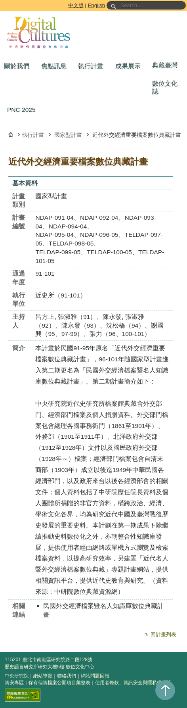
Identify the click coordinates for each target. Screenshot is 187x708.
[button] (18, 66)
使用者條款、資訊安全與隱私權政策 (133, 682)
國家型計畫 (68, 135)
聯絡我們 (66, 676)
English (96, 5)
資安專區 (14, 682)
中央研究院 (17, 676)
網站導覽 (42, 676)
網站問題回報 (95, 676)
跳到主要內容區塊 (1, 1)
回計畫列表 (163, 634)
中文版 (76, 5)
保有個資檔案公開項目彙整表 (59, 682)
